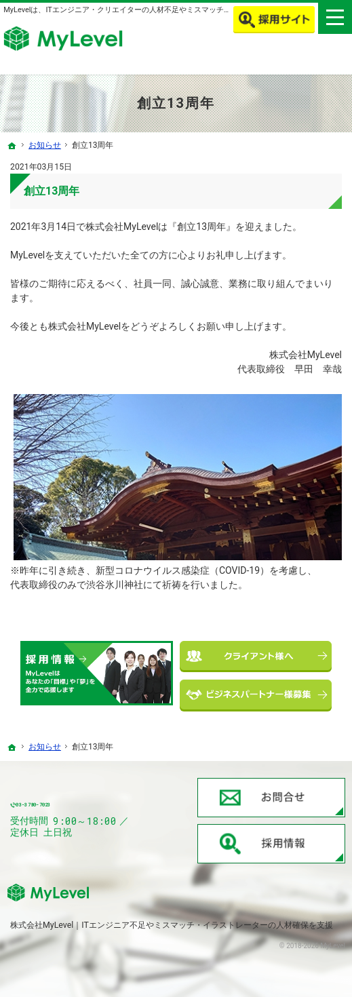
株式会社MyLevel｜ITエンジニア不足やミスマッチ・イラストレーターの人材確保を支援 (171, 925)
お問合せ (271, 797)
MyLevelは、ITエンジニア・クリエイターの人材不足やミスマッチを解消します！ (139, 9)
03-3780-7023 (90, 805)
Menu (335, 17)
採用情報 (271, 843)
